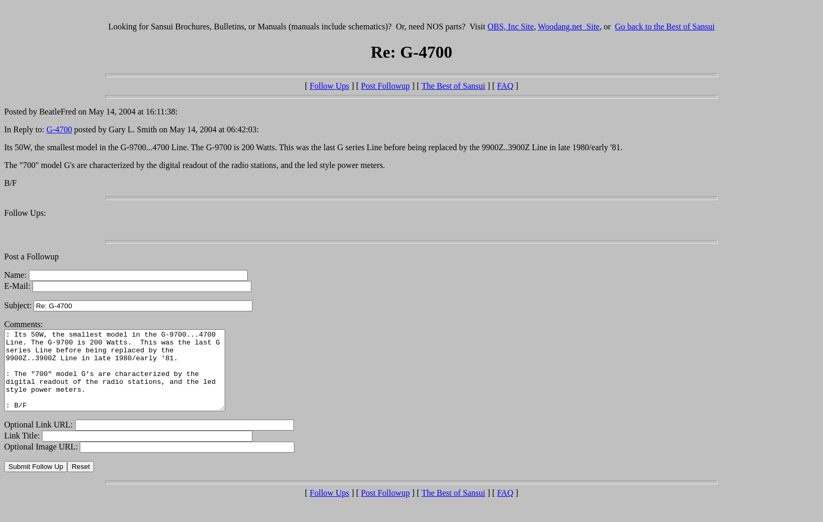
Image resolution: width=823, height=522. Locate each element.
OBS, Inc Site (511, 26)
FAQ (505, 85)
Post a (15, 256)
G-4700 (59, 129)
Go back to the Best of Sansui (665, 26)
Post (385, 85)
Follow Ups (329, 85)
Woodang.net (568, 26)
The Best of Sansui (453, 85)
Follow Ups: (25, 212)
